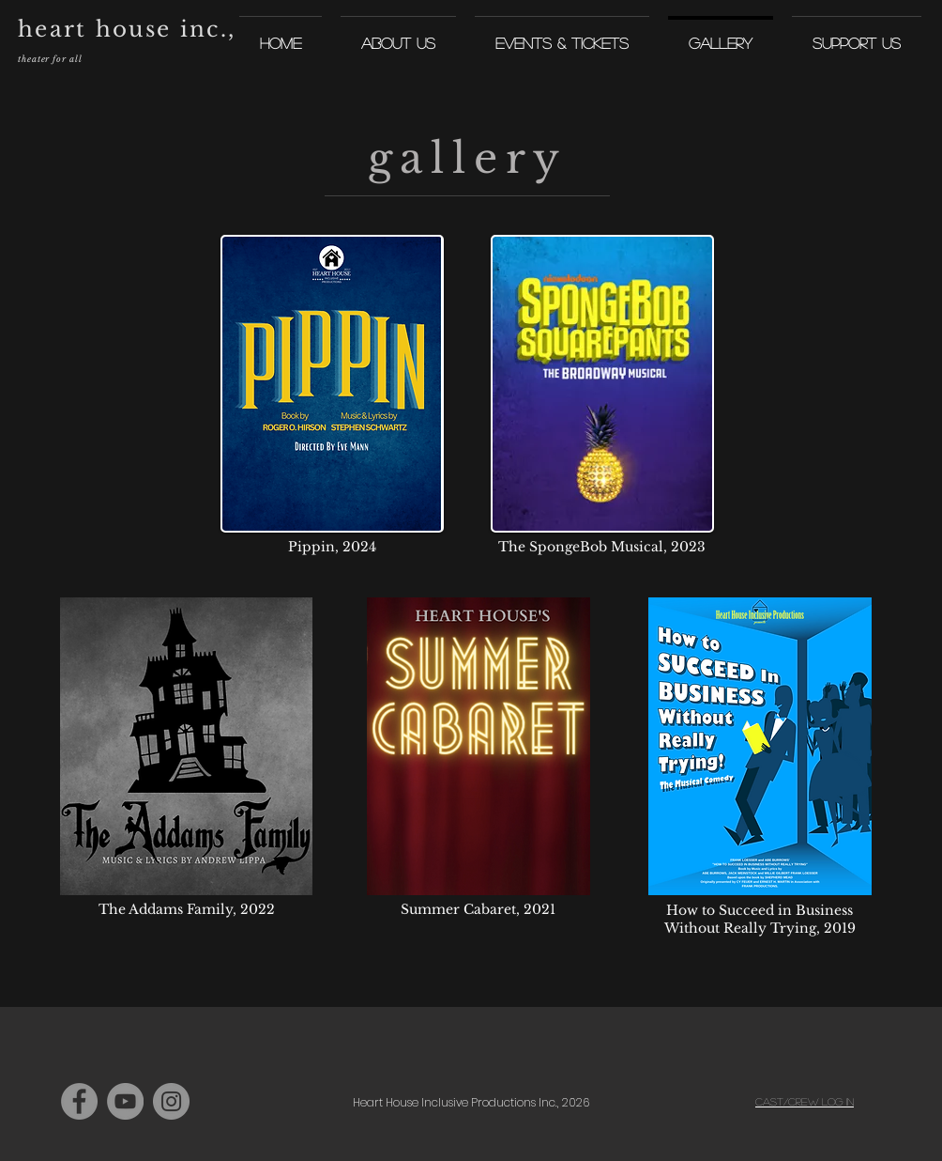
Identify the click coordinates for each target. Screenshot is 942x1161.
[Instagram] (171, 1101)
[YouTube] (125, 1101)
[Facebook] (79, 1101)
